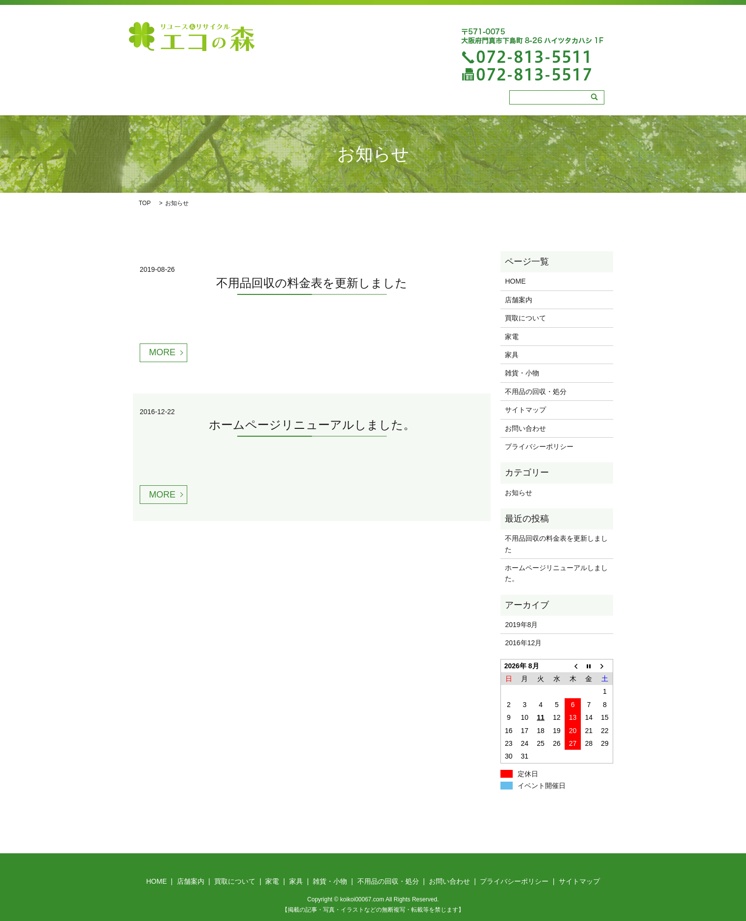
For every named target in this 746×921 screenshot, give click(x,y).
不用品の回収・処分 (490, 100)
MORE (162, 352)
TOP (144, 202)
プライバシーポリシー (539, 446)
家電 (354, 100)
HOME (219, 100)
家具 (385, 100)
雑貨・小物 (425, 100)
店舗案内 (260, 100)
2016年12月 (523, 642)
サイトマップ (525, 409)
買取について (310, 100)
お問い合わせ (525, 427)
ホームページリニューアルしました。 (312, 424)
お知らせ (518, 492)
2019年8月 (521, 624)
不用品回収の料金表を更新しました (311, 282)
